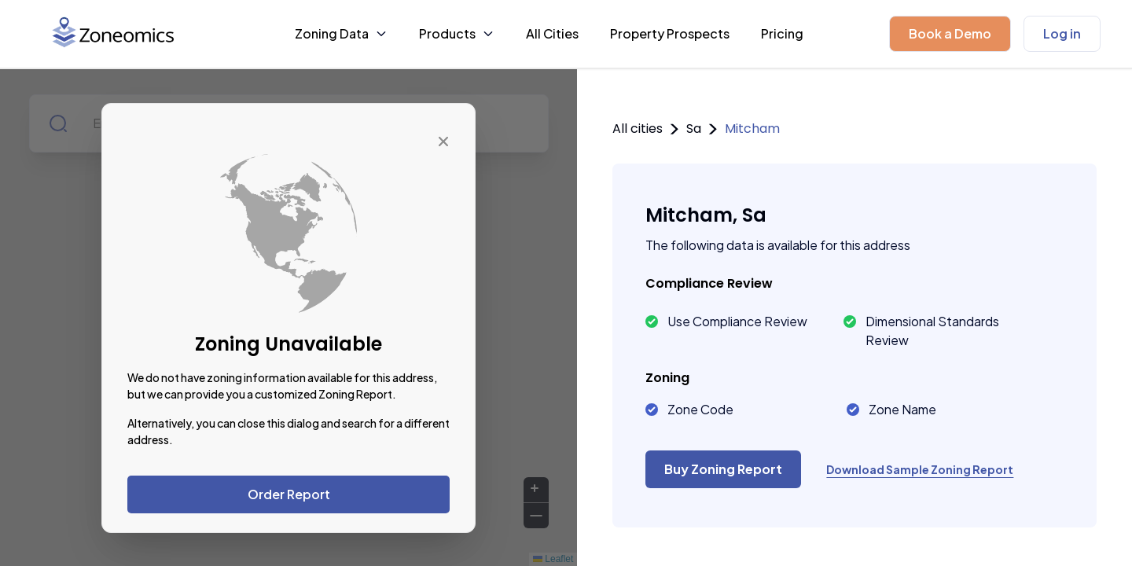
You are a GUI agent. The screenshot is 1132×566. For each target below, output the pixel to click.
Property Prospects (670, 33)
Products (456, 33)
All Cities (552, 33)
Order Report (289, 494)
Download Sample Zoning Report (919, 469)
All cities (637, 128)
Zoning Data (341, 33)
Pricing (782, 33)
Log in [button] (1062, 33)
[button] (950, 34)
